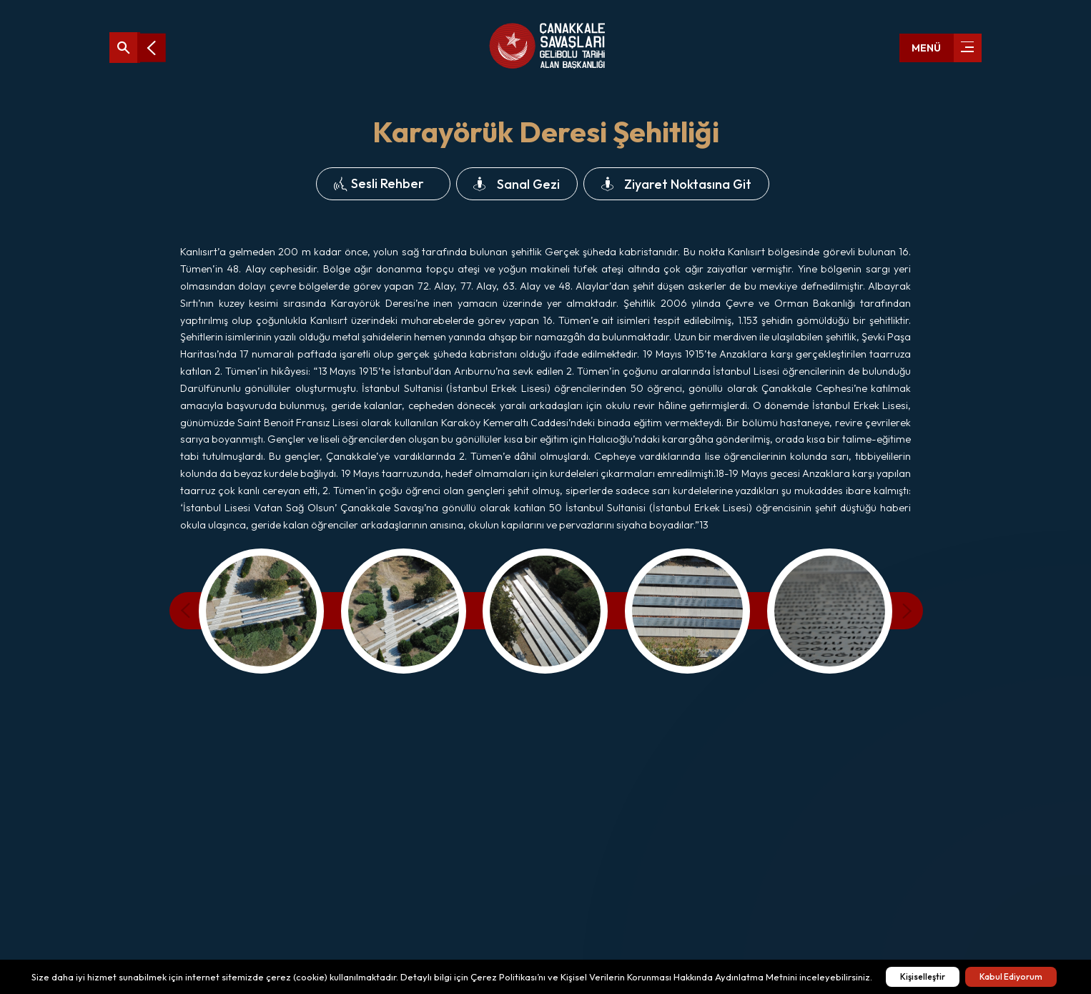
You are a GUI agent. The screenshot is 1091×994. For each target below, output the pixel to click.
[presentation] (191, 610)
